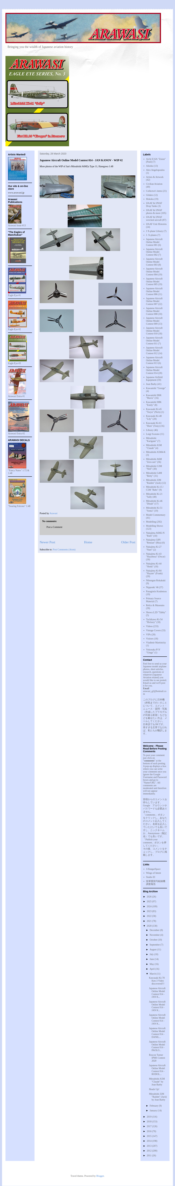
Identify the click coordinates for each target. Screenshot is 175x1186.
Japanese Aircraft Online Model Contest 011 (154, 340)
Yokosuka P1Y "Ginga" (153, 651)
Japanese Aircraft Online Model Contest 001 (154, 242)
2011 (149, 1155)
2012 (149, 1150)
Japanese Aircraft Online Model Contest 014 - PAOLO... (157, 1046)
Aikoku (149, 166)
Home (88, 542)
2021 (149, 921)
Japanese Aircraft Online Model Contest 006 (154, 291)
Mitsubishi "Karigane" (151, 439)
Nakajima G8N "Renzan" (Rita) (153, 541)
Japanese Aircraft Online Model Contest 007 (154, 301)
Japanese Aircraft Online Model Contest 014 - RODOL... (157, 1069)
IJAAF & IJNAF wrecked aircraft (154, 218)
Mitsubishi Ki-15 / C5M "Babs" (155, 488)
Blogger (100, 1176)
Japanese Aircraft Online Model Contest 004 (154, 271)
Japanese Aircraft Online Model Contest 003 (154, 262)
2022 (149, 916)
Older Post (128, 542)
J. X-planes (151, 235)
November (155, 935)
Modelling (151, 521)
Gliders (149, 195)
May (152, 964)
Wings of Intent (153, 873)
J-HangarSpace (153, 869)
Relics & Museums (155, 605)
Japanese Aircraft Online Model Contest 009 (154, 321)
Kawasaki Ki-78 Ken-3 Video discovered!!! (157, 981)
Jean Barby (151, 384)
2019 (149, 1116)
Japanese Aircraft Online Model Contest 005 (154, 281)
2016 (149, 1131)
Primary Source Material (153, 600)
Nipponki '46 (152, 587)
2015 (149, 1136)
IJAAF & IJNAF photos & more (154, 211)
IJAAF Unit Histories (156, 224)
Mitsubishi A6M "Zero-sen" (154, 460)
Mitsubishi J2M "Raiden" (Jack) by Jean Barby (158, 1097)
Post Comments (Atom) (64, 549)
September (155, 944)
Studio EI (150, 877)
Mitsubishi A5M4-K (156, 452)
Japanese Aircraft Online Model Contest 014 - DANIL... (157, 1032)
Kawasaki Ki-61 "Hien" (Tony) (154, 424)
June (152, 959)
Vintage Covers (153, 630)
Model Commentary (155, 515)
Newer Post (47, 542)
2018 (149, 1121)
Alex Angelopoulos (155, 170)
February (154, 1105)
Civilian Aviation (154, 184)
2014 (149, 1141)
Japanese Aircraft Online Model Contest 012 (154, 350)
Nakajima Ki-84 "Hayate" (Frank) (154, 572)
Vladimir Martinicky (156, 642)
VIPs (148, 634)
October (154, 939)
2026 (149, 896)
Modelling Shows (154, 526)
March (153, 973)
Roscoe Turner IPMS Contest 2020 (157, 1058)
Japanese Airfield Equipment (154, 378)
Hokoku (150, 199)
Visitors (150, 638)
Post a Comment (54, 527)
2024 (149, 906)
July (152, 954)
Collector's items (154, 191)
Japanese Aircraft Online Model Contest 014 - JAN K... (157, 992)
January (154, 1110)
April (152, 969)
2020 (149, 926)
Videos (149, 626)
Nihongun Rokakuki (156, 580)
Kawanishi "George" (156, 388)
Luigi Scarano (153, 434)
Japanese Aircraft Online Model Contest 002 (154, 252)
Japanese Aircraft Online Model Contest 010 (154, 331)
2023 (149, 911)
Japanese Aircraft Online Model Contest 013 (154, 360)
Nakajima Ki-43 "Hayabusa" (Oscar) (155, 555)
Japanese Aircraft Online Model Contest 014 (154, 370)
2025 (149, 901)
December (155, 930)
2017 (149, 1126)
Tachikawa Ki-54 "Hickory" (154, 621)
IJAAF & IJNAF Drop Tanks (154, 204)
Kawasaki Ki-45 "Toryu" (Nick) (154, 410)
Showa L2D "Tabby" (156, 612)
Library (149, 430)
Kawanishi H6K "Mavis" (154, 396)
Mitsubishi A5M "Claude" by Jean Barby (157, 1082)
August (153, 949)
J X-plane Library (154, 231)
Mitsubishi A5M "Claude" (154, 446)
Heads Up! (154, 1089)
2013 (149, 1146)
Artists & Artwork (155, 177)
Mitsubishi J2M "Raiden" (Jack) (153, 481)
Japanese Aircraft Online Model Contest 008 (154, 311)
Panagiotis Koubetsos (156, 591)
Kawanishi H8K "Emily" (154, 403)
